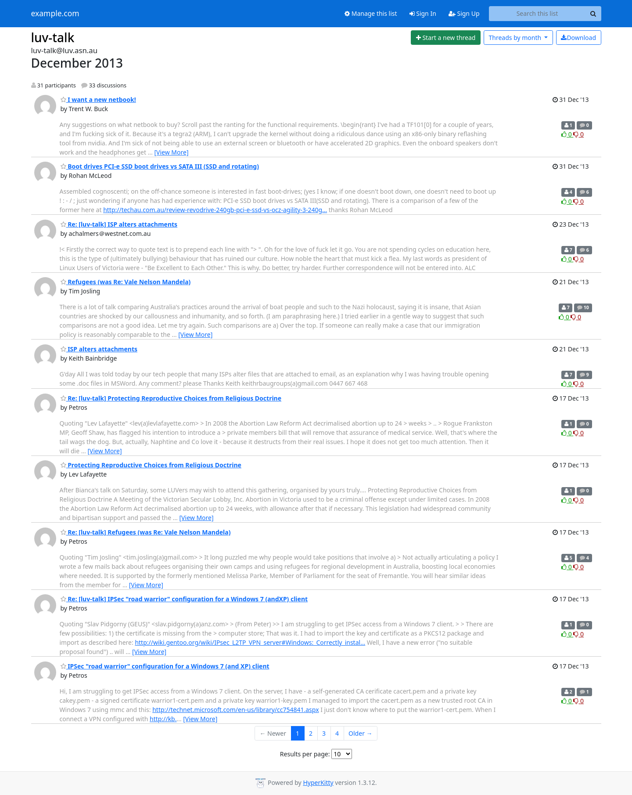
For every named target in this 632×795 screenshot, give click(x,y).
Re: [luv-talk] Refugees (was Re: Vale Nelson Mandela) (146, 532)
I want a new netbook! (98, 99)
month (515, 37)
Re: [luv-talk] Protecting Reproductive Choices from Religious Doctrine (171, 398)
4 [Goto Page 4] (337, 733)
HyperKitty (318, 782)
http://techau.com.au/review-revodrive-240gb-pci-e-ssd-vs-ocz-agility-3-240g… (215, 210)
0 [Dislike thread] (578, 134)
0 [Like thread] (567, 134)
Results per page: (305, 754)
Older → (360, 733)
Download (578, 37)
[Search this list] (537, 13)
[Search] (593, 13)
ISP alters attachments (99, 349)
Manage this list (371, 13)
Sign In (422, 13)
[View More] (171, 152)
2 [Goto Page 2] (310, 733)
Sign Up (464, 13)
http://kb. (163, 719)
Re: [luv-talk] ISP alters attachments (119, 224)
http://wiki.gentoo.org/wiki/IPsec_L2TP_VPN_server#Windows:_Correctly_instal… (250, 642)
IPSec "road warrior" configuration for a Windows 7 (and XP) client (165, 666)
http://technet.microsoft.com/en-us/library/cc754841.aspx (235, 709)
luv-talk (53, 37)
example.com (55, 13)
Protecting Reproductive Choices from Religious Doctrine (151, 465)
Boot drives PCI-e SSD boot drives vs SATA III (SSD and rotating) (160, 166)
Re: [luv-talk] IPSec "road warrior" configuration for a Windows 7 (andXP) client (184, 599)
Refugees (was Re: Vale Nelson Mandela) (126, 282)
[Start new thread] (446, 37)
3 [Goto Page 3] (324, 733)
